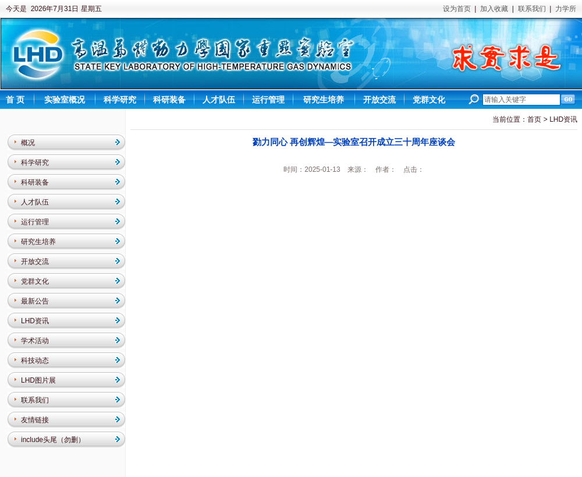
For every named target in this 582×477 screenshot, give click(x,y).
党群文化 (35, 281)
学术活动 (35, 341)
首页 (534, 119)
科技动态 (35, 360)
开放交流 (35, 261)
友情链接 (35, 420)
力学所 (565, 9)
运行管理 (35, 222)
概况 (28, 143)
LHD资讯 (35, 321)
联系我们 (532, 9)
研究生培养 (38, 242)
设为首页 (457, 9)
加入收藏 (494, 9)
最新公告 (35, 301)
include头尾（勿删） (53, 440)
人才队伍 (35, 202)
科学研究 (35, 162)
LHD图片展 (38, 380)
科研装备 (35, 182)
